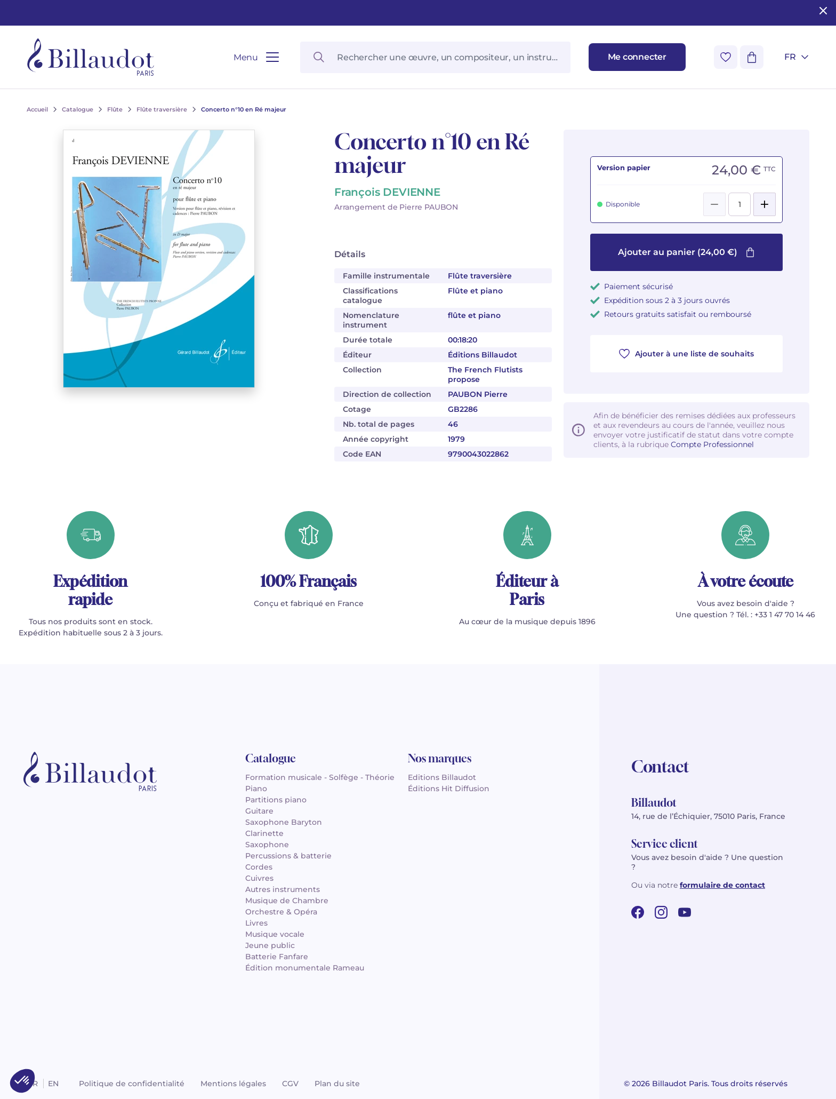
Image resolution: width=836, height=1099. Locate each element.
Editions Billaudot (442, 777)
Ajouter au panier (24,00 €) (686, 252)
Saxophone (267, 844)
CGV (290, 1083)
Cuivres (259, 878)
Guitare (259, 811)
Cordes (258, 867)
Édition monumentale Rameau (304, 967)
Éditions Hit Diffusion (448, 788)
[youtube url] (684, 912)
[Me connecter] (637, 57)
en (53, 1083)
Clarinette (264, 833)
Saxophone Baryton (283, 822)
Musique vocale (274, 934)
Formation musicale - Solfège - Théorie (320, 777)
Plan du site (337, 1083)
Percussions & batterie (288, 855)
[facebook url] (637, 912)
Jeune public (270, 945)
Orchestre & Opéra (281, 911)
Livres (256, 923)
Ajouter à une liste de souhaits (686, 354)
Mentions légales (233, 1083)
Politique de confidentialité (131, 1083)
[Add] (764, 204)
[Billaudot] (91, 57)
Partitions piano (276, 799)
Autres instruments (282, 889)
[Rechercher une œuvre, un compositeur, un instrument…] (435, 57)
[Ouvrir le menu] (256, 57)
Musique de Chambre (286, 900)
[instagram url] (661, 912)
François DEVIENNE (387, 192)
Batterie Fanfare (276, 956)
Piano (256, 788)
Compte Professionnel (712, 444)
